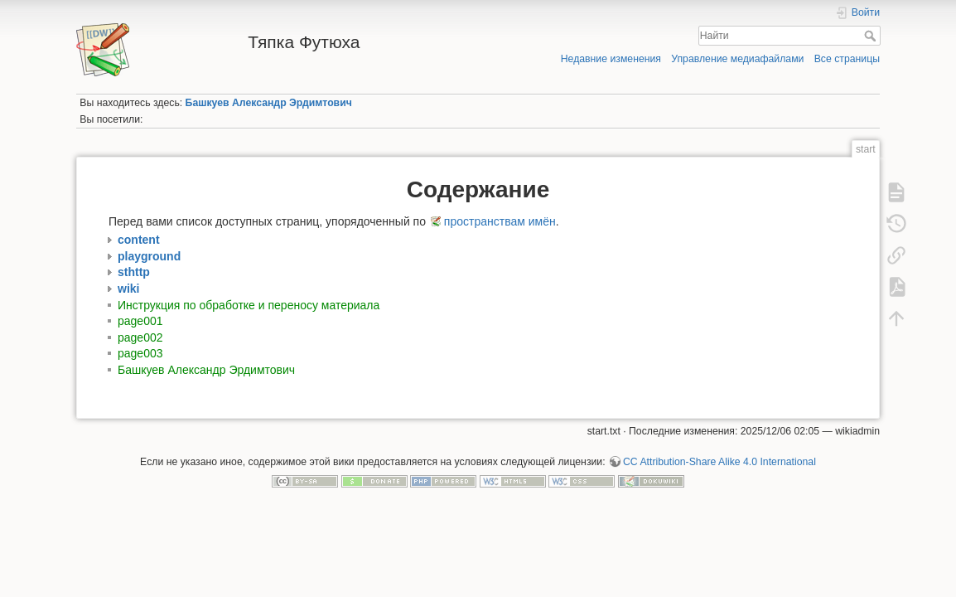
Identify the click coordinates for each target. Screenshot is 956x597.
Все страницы (847, 59)
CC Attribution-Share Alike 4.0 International (719, 462)
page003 (140, 353)
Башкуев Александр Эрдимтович (269, 103)
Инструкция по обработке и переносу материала (248, 305)
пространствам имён (500, 221)
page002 (140, 337)
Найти (872, 35)
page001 (140, 321)
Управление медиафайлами (737, 59)
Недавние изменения (611, 59)
